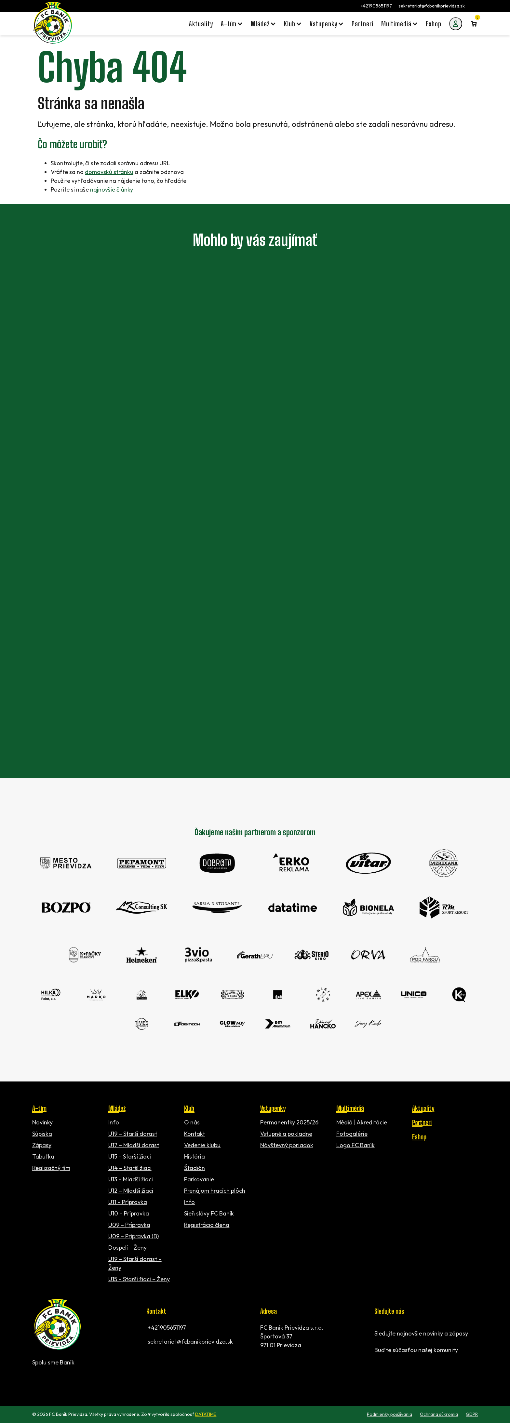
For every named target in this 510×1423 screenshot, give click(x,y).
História (194, 1156)
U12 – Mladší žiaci (130, 1190)
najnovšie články (111, 189)
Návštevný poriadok (286, 1145)
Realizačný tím (51, 1168)
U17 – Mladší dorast (133, 1145)
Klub (189, 1108)
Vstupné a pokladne (286, 1133)
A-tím (39, 1108)
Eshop (419, 1137)
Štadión (194, 1168)
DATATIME (205, 1414)
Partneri (422, 1122)
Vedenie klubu (202, 1145)
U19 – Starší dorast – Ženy (135, 1263)
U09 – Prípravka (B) (133, 1236)
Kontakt (194, 1133)
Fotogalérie (352, 1133)
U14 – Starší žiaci (130, 1168)
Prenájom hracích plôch (214, 1190)
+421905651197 (376, 6)
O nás (192, 1122)
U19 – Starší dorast (132, 1133)
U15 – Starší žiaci (129, 1156)
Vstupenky (273, 1108)
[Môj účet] (455, 23)
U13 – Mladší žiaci (130, 1179)
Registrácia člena (206, 1224)
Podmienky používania (389, 1414)
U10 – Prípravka (128, 1213)
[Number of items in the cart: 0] (474, 23)
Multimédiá (350, 1108)
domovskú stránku (109, 172)
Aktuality (423, 1108)
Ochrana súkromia (439, 1414)
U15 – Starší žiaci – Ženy (139, 1279)
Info (113, 1122)
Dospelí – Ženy (127, 1247)
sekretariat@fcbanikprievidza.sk (431, 6)
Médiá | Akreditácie (361, 1122)
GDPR (472, 1414)
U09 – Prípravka (129, 1224)
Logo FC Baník (355, 1145)
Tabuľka (43, 1156)
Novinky (42, 1122)
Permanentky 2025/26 (289, 1122)
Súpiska (42, 1133)
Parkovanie (199, 1179)
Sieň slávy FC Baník (209, 1213)
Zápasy (41, 1145)
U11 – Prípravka (127, 1202)
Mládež (117, 1108)
